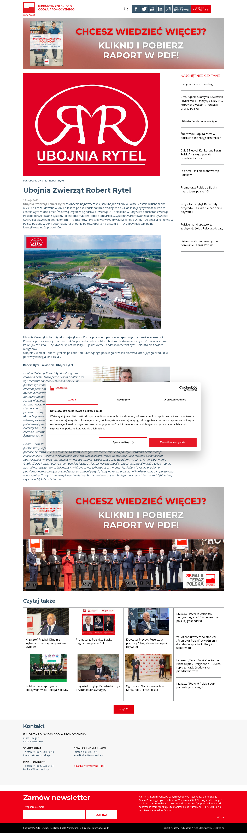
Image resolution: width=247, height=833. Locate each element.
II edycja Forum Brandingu (197, 84)
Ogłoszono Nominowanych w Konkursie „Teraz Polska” (199, 243)
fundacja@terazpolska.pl (36, 755)
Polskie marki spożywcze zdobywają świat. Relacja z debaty (202, 226)
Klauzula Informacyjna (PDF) (89, 765)
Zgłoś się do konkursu (201, 9)
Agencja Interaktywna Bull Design (208, 827)
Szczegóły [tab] (123, 399)
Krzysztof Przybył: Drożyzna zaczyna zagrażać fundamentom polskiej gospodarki (197, 617)
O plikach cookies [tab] (175, 399)
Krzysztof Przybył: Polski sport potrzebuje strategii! (195, 685)
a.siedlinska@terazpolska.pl (88, 755)
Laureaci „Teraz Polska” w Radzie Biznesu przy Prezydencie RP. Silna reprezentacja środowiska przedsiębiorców (198, 665)
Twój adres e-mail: (33, 806)
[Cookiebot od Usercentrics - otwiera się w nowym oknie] (182, 388)
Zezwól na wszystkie (172, 442)
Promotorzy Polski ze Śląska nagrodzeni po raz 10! (199, 189)
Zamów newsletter (181, 9)
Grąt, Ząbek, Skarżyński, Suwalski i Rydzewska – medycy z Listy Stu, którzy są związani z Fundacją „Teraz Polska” (202, 103)
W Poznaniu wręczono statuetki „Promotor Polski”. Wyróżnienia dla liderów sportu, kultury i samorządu (196, 642)
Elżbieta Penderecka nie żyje (199, 121)
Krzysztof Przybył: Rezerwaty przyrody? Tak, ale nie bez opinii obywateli (201, 208)
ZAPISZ (101, 815)
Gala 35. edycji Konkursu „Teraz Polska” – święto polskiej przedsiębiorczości (201, 154)
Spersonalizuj (123, 442)
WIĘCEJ (123, 709)
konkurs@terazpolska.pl (36, 769)
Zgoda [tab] (72, 399)
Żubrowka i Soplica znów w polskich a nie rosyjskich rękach (201, 136)
